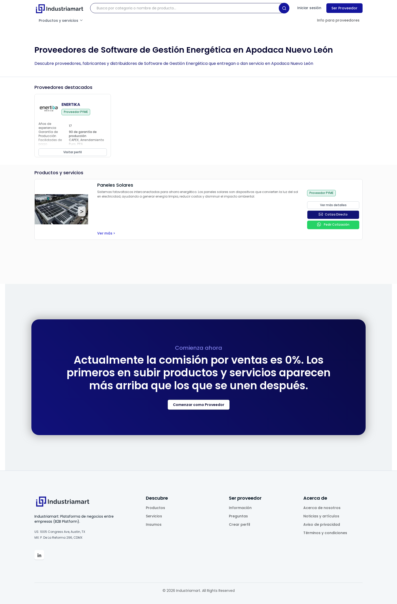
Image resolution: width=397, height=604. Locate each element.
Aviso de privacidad (321, 524)
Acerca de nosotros (322, 507)
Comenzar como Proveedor (198, 404)
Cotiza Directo (333, 214)
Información (240, 507)
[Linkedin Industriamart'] (39, 555)
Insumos (154, 524)
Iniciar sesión (309, 7)
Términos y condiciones (325, 532)
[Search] (284, 8)
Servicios (154, 516)
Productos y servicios (61, 20)
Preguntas (238, 516)
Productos (155, 507)
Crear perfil (239, 524)
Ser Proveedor (344, 8)
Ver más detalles (333, 205)
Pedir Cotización (333, 224)
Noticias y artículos (321, 516)
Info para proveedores (338, 20)
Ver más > (106, 233)
